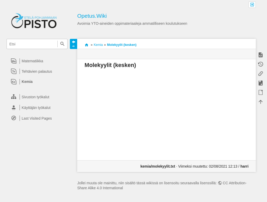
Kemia (98, 45)
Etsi (62, 44)
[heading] (37, 61)
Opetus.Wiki (92, 16)
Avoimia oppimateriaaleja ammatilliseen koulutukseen (86, 45)
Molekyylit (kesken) (121, 45)
